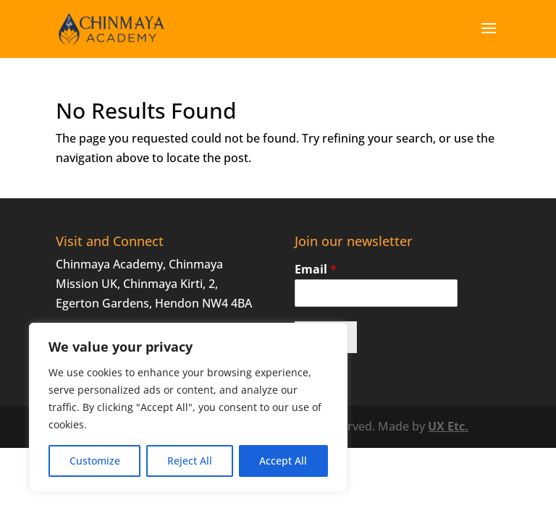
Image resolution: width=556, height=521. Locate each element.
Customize (95, 460)
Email (316, 269)
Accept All (283, 460)
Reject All (189, 460)
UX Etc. (448, 426)
